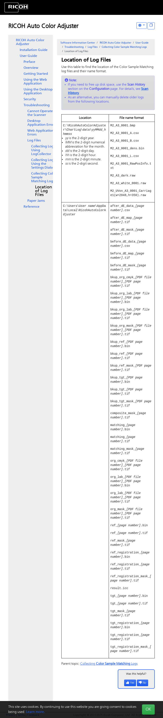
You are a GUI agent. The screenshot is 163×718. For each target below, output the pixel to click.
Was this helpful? (136, 692)
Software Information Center (77, 43)
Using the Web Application (35, 81)
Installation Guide (34, 50)
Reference (31, 207)
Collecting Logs (43, 177)
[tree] (30, 123)
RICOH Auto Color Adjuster (43, 27)
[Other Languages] (141, 25)
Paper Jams (36, 201)
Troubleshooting (37, 105)
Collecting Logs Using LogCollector (43, 150)
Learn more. (35, 712)
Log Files (34, 140)
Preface (29, 62)
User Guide (28, 56)
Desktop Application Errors (41, 123)
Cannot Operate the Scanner (40, 113)
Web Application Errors (40, 132)
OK (148, 709)
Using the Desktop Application (38, 91)
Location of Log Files (43, 191)
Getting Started (36, 74)
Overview (31, 68)
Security (30, 99)
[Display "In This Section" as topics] (151, 25)
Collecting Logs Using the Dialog (43, 163)
